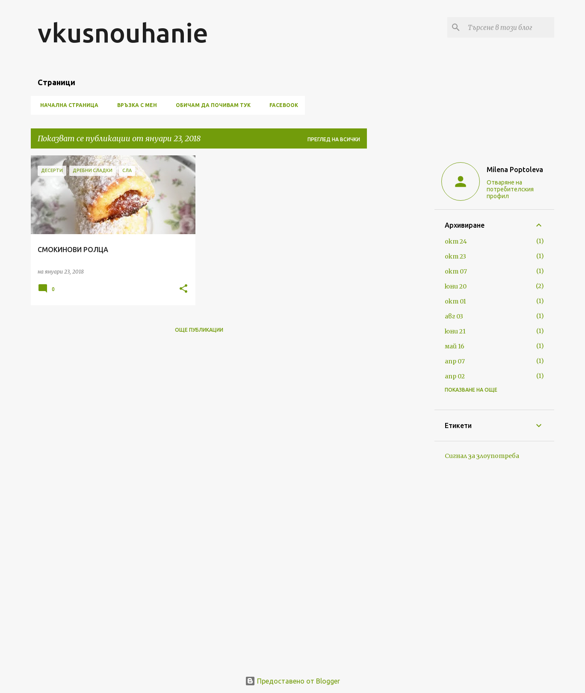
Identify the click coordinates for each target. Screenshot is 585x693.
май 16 (454, 346)
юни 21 (455, 331)
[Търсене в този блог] (509, 27)
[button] (183, 289)
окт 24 (456, 241)
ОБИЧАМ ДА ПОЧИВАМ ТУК (210, 105)
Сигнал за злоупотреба (482, 456)
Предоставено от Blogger (292, 681)
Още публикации (199, 330)
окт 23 (455, 256)
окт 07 (456, 271)
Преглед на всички (333, 139)
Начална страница (67, 105)
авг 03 (454, 316)
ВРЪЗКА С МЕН (134, 105)
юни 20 (456, 286)
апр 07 (455, 361)
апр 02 (455, 376)
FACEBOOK (281, 105)
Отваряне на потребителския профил (510, 189)
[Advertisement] (400, 283)
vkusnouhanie (123, 33)
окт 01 (455, 301)
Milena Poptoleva (515, 169)
